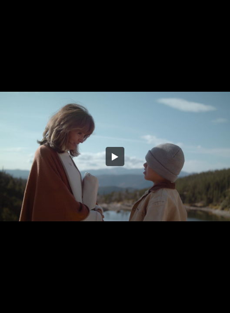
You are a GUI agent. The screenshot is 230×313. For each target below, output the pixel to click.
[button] (115, 156)
